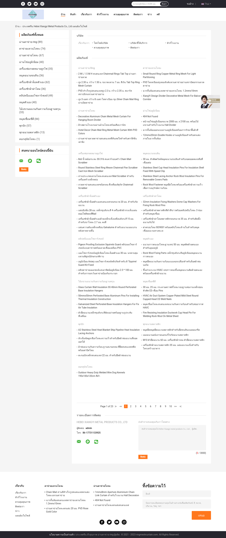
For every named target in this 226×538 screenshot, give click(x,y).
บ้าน (63, 14)
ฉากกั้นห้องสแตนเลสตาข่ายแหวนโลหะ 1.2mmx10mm (170, 90)
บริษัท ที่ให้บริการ (138, 43)
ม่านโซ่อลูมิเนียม (29, 62)
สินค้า (73, 14)
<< (121, 406)
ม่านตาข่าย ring (28, 41)
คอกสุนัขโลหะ (27, 139)
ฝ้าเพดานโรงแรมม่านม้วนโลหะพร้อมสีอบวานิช (102, 125)
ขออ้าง (190, 3)
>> (175, 406)
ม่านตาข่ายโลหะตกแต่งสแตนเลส (112, 505)
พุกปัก (22, 125)
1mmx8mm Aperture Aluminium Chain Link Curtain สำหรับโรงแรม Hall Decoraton (117, 494)
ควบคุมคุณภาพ (121, 14)
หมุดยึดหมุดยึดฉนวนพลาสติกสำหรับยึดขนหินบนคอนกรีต (171, 330)
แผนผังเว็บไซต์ (22, 515)
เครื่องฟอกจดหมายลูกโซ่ (33, 68)
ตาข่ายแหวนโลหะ (29, 48)
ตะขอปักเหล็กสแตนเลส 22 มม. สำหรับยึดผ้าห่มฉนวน (104, 355)
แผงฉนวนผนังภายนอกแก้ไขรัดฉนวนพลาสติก (165, 335)
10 (170, 406)
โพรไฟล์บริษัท (101, 43)
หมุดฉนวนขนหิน (29, 75)
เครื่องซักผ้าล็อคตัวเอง (32, 82)
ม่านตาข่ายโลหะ (29, 55)
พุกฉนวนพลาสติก (29, 132)
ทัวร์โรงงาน (103, 14)
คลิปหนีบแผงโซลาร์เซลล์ (33, 95)
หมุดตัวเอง (25, 102)
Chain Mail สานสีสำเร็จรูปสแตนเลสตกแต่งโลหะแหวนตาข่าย (67, 494)
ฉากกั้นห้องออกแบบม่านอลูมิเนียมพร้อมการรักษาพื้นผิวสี (170, 130)
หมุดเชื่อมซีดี (26, 119)
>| (180, 406)
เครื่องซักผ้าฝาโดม (29, 88)
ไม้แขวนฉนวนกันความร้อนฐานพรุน (40, 109)
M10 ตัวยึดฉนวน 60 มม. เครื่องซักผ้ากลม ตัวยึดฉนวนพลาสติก (173, 340)
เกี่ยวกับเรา (86, 14)
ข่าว (150, 14)
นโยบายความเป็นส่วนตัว (61, 534)
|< (116, 406)
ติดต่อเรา (138, 14)
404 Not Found (150, 116)
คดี (158, 14)
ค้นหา (164, 4)
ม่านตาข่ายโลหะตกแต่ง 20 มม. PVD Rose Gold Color (67, 510)
